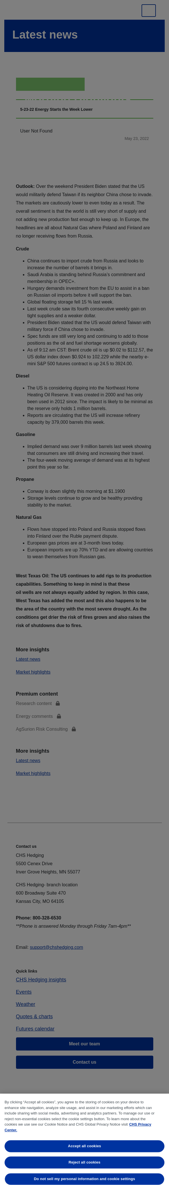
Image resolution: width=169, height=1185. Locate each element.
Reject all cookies (84, 1162)
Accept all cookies (84, 1146)
